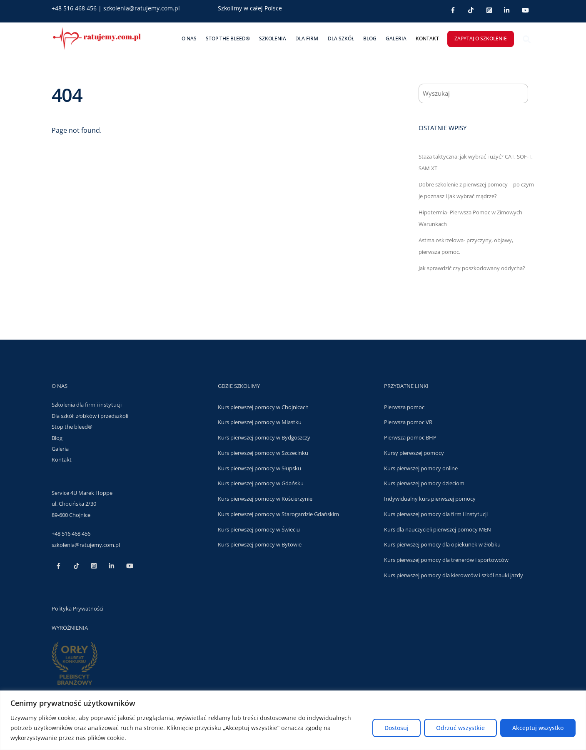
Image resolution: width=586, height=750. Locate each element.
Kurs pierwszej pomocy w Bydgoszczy (264, 437)
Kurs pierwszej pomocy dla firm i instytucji (436, 513)
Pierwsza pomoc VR (408, 422)
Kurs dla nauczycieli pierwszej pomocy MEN (437, 529)
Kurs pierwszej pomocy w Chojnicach (263, 406)
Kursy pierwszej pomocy (414, 452)
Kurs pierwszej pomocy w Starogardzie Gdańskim (278, 513)
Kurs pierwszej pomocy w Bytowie (260, 544)
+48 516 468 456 (74, 8)
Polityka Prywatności (77, 608)
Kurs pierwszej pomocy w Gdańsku (261, 483)
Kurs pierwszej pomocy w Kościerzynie (265, 498)
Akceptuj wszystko (538, 728)
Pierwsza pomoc (404, 406)
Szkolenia (272, 38)
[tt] (471, 9)
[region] (293, 720)
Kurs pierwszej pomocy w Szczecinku (263, 452)
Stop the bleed (70, 426)
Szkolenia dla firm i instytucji (87, 404)
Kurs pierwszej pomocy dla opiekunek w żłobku (442, 544)
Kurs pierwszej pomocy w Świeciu (259, 529)
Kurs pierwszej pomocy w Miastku (260, 422)
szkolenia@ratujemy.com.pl (141, 8)
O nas (189, 38)
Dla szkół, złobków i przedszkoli (90, 415)
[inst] (489, 9)
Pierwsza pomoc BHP (410, 437)
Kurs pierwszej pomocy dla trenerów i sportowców (446, 559)
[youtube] (525, 9)
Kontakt (427, 38)
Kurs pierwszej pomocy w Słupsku (259, 468)
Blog (370, 38)
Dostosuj (396, 728)
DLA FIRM (306, 38)
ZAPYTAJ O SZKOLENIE (480, 38)
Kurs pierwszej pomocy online (421, 468)
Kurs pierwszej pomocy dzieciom (424, 483)
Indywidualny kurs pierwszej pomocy (430, 498)
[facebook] (453, 9)
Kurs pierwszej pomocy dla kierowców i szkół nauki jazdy (453, 575)
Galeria (396, 38)
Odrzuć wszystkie (460, 728)
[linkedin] (507, 9)
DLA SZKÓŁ (341, 38)
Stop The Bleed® (228, 38)
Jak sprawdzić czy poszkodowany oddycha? (472, 267)
